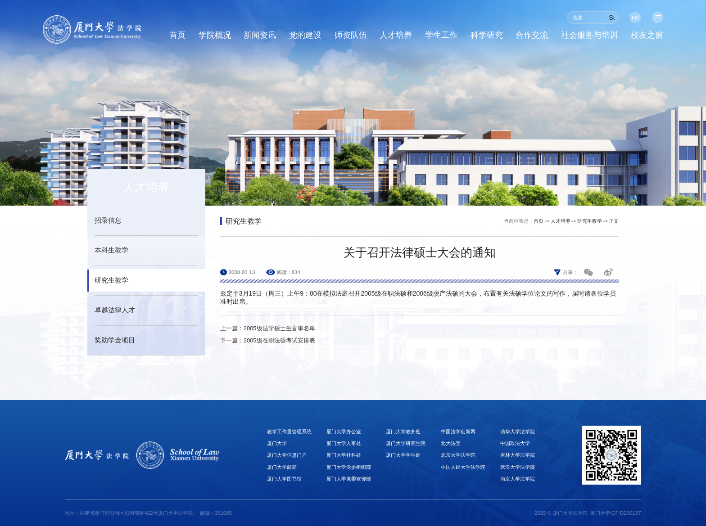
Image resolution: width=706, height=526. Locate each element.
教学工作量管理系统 (289, 431)
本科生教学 (111, 250)
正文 (614, 221)
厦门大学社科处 (343, 455)
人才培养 (396, 35)
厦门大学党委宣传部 (348, 478)
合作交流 (532, 35)
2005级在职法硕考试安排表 (279, 340)
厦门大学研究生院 (405, 443)
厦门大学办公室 (343, 431)
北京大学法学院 (458, 455)
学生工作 (441, 35)
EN (634, 17)
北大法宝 (451, 443)
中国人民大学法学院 (463, 467)
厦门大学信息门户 (287, 455)
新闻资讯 (260, 35)
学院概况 (215, 35)
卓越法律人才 (115, 310)
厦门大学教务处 (403, 431)
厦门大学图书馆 (284, 478)
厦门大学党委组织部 (348, 467)
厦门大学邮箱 (282, 467)
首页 (177, 35)
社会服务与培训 (589, 35)
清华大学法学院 (517, 431)
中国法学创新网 (458, 431)
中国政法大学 (515, 443)
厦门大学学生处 (403, 455)
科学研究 (487, 35)
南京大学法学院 (517, 478)
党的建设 (305, 35)
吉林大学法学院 (517, 455)
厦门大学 (277, 443)
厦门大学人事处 (343, 443)
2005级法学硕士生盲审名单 (279, 328)
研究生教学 (111, 280)
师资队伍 (351, 35)
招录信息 (108, 220)
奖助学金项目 (115, 340)
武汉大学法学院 (517, 467)
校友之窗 (647, 35)
